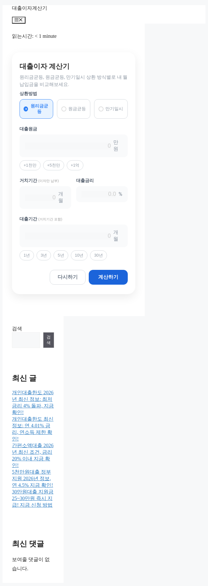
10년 (79, 255)
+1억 (75, 165)
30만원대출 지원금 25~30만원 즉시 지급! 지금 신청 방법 (32, 498)
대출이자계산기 (29, 8)
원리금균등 (36, 108)
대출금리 (85, 180)
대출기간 (41, 218)
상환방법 (28, 93)
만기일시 (110, 108)
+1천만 (30, 165)
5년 (61, 255)
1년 (27, 255)
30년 (98, 255)
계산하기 (108, 277)
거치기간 (39, 180)
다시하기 (68, 277)
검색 (17, 328)
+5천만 (53, 165)
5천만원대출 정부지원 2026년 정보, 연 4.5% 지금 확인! (32, 478)
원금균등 (73, 108)
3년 (44, 255)
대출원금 (28, 128)
